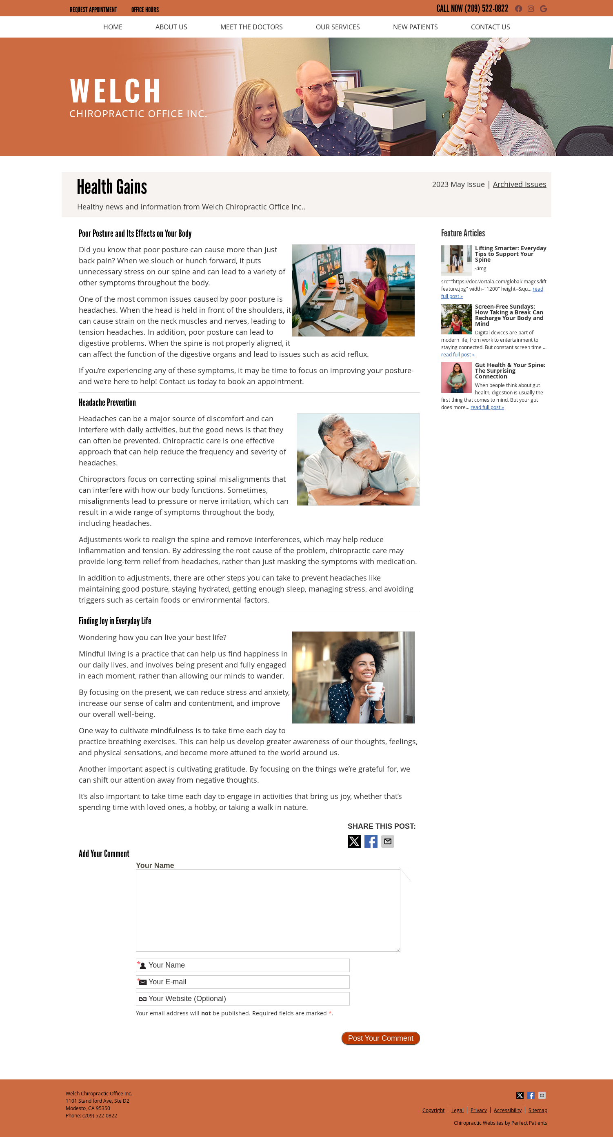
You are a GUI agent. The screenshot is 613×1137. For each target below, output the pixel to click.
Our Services (338, 26)
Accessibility (508, 1110)
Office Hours (145, 9)
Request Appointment (93, 9)
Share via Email (388, 841)
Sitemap (538, 1110)
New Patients (415, 26)
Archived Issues (519, 184)
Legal (457, 1110)
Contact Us (490, 26)
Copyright (433, 1110)
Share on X (355, 841)
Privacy (479, 1110)
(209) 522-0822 (486, 8)
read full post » (458, 354)
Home (112, 26)
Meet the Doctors (251, 26)
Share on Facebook (371, 841)
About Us (171, 26)
